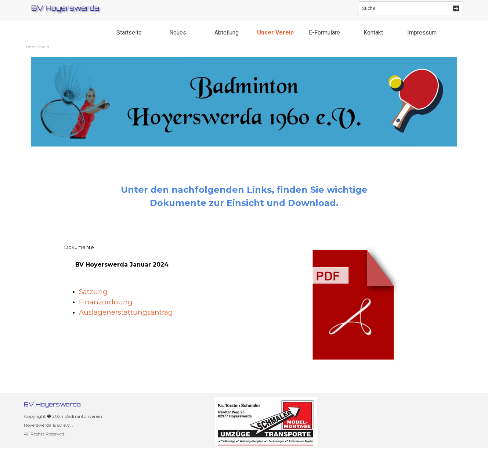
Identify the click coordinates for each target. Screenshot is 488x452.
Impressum (422, 32)
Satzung (94, 292)
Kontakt (373, 32)
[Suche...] (410, 8)
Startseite (129, 32)
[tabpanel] (244, 196)
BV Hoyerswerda (65, 8)
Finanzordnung (106, 302)
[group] (266, 421)
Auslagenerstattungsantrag (126, 312)
